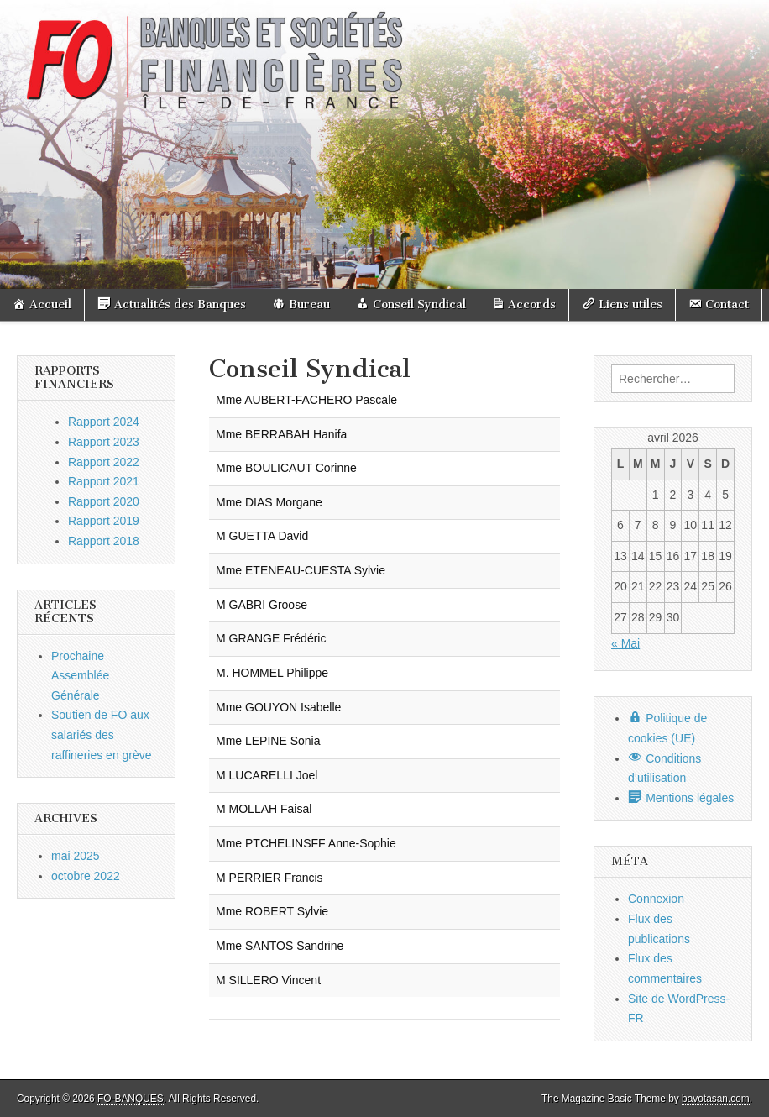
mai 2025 (75, 856)
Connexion (656, 898)
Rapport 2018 (103, 541)
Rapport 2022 (103, 462)
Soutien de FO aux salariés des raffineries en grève (101, 734)
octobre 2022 (85, 876)
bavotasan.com (716, 1098)
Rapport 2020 (103, 501)
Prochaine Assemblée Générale (80, 675)
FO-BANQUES (130, 1098)
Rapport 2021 (103, 481)
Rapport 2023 (103, 441)
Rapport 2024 (103, 421)
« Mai (625, 643)
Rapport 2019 (103, 520)
